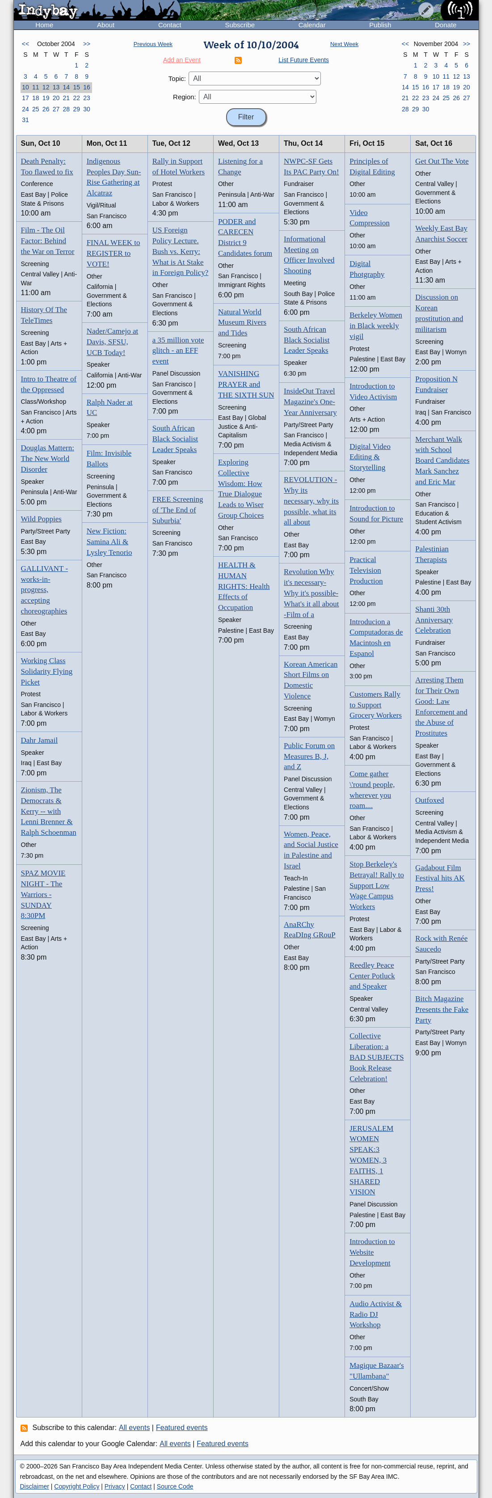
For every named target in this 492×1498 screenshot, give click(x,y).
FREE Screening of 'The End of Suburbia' (177, 510)
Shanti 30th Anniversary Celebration (434, 620)
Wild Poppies (41, 519)
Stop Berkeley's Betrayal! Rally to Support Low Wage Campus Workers (376, 885)
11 (35, 87)
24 (25, 109)
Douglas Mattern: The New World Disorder (47, 459)
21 (66, 98)
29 (76, 109)
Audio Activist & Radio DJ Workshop (375, 1314)
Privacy (115, 1486)
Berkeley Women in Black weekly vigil (375, 326)
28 (66, 109)
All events (134, 1427)
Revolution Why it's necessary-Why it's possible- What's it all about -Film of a (311, 592)
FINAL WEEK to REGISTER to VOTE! (113, 253)
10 (25, 87)
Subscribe (240, 25)
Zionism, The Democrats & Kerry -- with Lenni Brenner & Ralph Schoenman (48, 811)
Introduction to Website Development (372, 1252)
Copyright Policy (76, 1486)
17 (25, 98)
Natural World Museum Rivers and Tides (242, 323)
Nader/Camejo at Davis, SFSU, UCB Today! (113, 342)
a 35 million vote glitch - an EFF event (178, 351)
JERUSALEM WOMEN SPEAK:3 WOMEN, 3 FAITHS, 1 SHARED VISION (371, 1160)
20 (56, 98)
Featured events (182, 1427)
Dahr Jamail (39, 740)
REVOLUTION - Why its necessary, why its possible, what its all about (311, 500)
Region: (184, 97)
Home (44, 25)
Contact (169, 25)
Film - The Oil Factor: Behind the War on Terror (48, 241)
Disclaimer (34, 1486)
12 (46, 87)
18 (35, 98)
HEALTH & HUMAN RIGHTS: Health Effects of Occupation (244, 586)
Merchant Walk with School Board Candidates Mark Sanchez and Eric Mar (442, 460)
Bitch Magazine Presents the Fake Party (441, 1009)
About (105, 25)
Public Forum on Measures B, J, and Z (309, 756)
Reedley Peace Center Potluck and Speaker (372, 976)
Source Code (175, 1486)
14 (66, 87)
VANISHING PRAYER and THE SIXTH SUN (246, 384)
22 (76, 98)
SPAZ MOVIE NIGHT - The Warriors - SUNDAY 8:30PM (43, 894)
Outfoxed (429, 800)
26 (46, 109)
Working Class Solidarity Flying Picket (47, 671)
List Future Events (303, 59)
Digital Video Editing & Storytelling (370, 457)
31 (25, 119)
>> (86, 43)
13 (56, 87)
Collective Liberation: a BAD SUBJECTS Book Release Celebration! (376, 1057)
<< (25, 43)
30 (86, 109)
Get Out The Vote (441, 161)
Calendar (312, 25)
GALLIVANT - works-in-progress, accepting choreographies (44, 589)
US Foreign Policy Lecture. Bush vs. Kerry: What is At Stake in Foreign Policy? (180, 251)
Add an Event (182, 59)
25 (35, 109)
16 (86, 87)
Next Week (344, 44)
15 (76, 87)
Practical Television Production (366, 570)
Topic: (177, 78)
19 (46, 98)
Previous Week (153, 44)
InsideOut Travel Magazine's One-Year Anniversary (310, 402)
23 (86, 98)
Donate (445, 25)
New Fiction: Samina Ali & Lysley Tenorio (109, 542)
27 (56, 109)
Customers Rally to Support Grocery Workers (375, 705)
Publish (380, 25)
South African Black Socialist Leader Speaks (175, 439)
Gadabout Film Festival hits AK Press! (440, 878)
